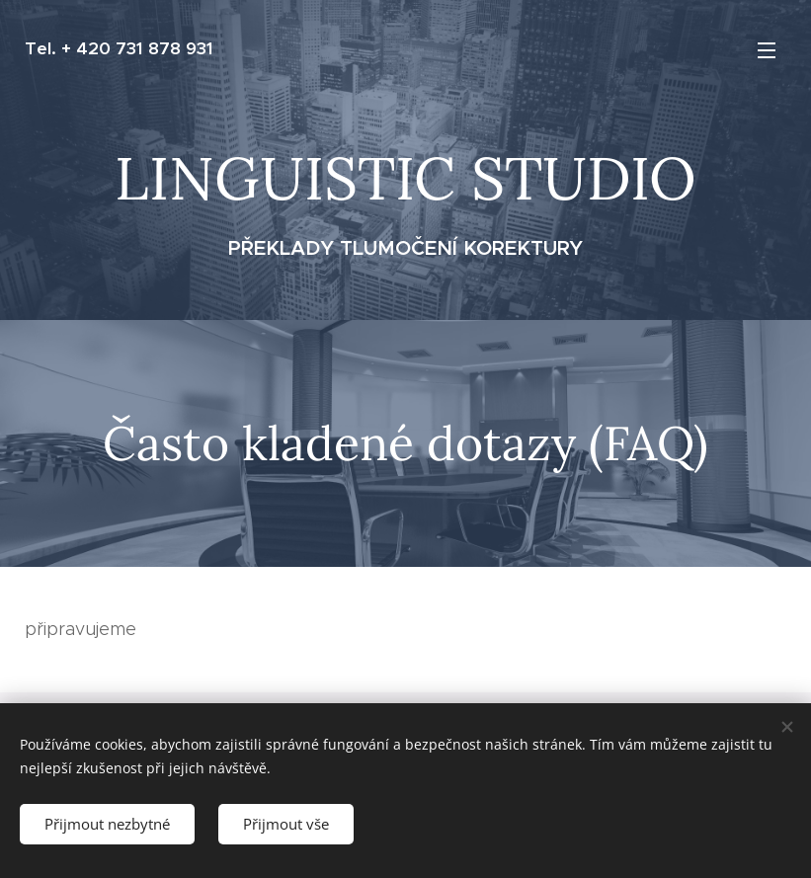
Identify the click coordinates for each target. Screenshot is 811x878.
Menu (766, 50)
